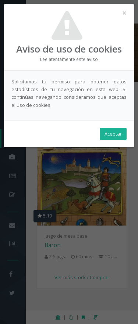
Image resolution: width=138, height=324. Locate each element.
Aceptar (113, 133)
